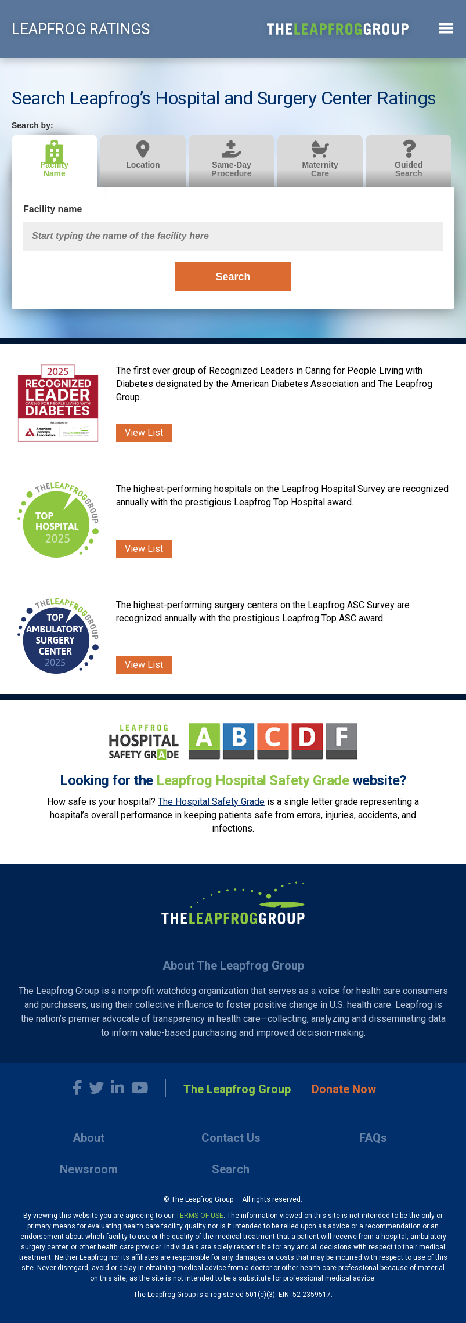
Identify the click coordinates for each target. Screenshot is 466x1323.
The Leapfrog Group (237, 1089)
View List (144, 432)
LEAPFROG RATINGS (81, 29)
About (88, 1138)
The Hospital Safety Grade (211, 801)
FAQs (373, 1138)
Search (232, 277)
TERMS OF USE (199, 1216)
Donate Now (344, 1089)
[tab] (56, 161)
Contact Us (231, 1138)
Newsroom (89, 1169)
